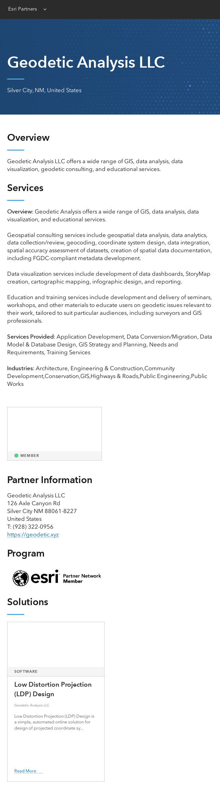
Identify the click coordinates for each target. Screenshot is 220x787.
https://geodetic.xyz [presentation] (33, 534)
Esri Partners (22, 9)
